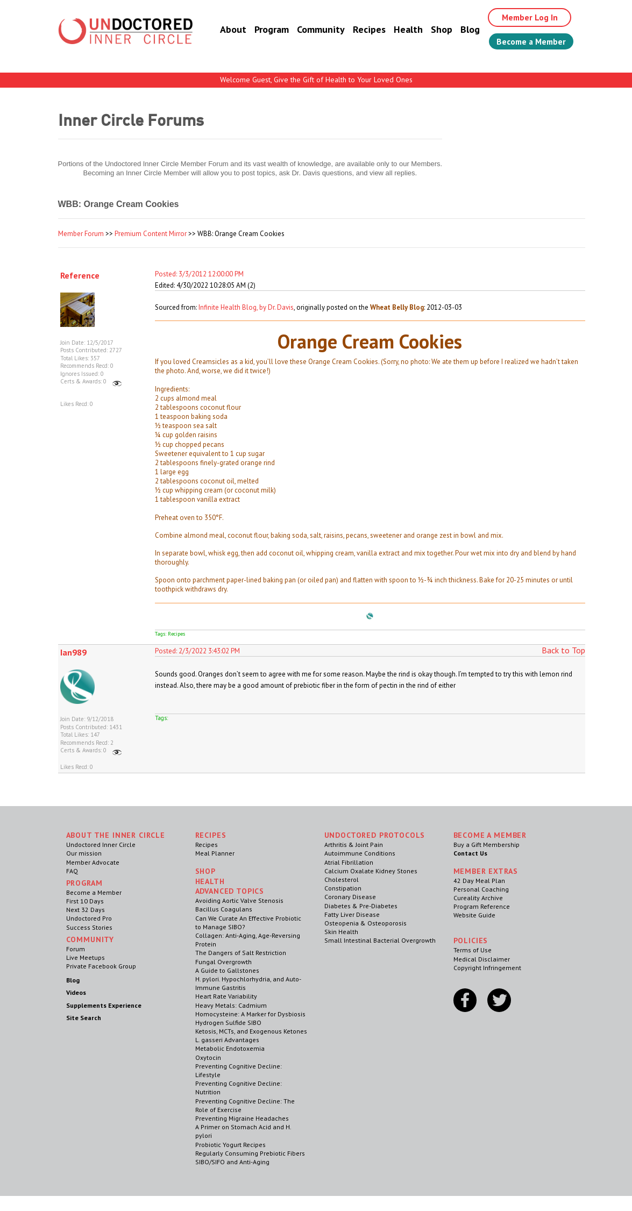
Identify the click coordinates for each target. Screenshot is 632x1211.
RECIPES (210, 835)
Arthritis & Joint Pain (353, 844)
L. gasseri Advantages (227, 1040)
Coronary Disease (350, 897)
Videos (76, 992)
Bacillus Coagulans (223, 909)
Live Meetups (85, 957)
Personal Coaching (481, 889)
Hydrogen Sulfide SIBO (228, 1022)
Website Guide (474, 915)
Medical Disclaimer (481, 959)
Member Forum (81, 233)
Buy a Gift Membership (486, 844)
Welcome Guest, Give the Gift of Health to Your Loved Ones (316, 79)
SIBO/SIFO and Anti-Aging (232, 1162)
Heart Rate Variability (226, 996)
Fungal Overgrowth (223, 962)
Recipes (365, 29)
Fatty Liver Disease (352, 914)
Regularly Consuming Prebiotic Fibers (250, 1153)
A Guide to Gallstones (227, 970)
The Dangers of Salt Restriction (240, 953)
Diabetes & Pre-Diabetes (360, 906)
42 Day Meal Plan (479, 881)
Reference (80, 275)
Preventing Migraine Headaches (242, 1118)
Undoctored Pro (89, 918)
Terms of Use (472, 950)
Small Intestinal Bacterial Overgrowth (380, 940)
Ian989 (73, 652)
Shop (437, 29)
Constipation (342, 888)
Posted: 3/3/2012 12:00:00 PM (199, 274)
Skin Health (341, 932)
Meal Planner (215, 853)
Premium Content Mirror (151, 233)
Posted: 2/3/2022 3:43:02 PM (197, 651)
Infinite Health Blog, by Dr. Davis (246, 307)
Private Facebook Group (101, 966)
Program (267, 29)
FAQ (72, 871)
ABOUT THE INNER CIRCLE (115, 835)
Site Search (83, 1018)
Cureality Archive (478, 898)
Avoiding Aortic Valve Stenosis (239, 900)
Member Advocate (92, 862)
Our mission (84, 853)
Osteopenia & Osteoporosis (365, 923)
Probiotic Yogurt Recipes (230, 1145)
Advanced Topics (230, 891)
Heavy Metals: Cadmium (231, 1005)
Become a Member (529, 41)
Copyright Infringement (487, 968)
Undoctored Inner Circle (101, 844)
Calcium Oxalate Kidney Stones (370, 871)
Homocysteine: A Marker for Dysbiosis (250, 1014)
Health (403, 29)
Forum (75, 949)
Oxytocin (208, 1057)
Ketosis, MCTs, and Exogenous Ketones (251, 1031)
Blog (465, 29)
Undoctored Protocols (374, 835)
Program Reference (481, 906)
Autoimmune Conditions (359, 853)
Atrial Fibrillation (348, 862)
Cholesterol (341, 879)
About (229, 29)
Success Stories (89, 927)
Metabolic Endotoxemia (230, 1048)
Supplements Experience (103, 1005)
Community (316, 29)
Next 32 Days (85, 910)
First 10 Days (85, 901)
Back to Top (563, 650)
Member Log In (526, 17)
